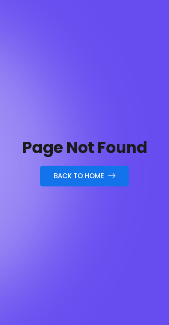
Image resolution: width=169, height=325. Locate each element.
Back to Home (84, 176)
